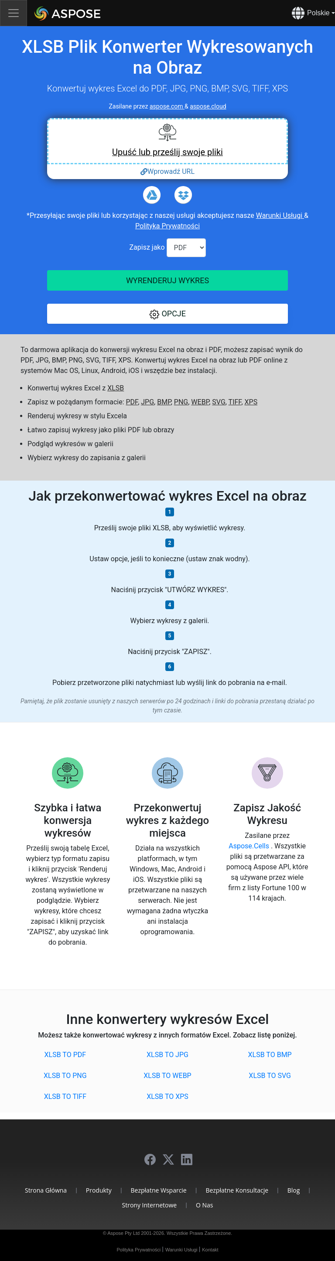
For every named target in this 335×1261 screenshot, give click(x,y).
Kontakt (210, 1249)
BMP (164, 402)
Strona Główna (46, 1190)
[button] (167, 314)
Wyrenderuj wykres (167, 280)
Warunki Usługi (280, 215)
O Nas (204, 1205)
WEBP (200, 402)
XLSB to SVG (270, 1075)
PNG (181, 402)
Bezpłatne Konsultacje (236, 1190)
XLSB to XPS (167, 1096)
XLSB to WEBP (167, 1075)
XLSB (115, 388)
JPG (147, 402)
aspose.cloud (208, 106)
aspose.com (167, 106)
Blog (293, 1190)
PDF (132, 402)
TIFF (235, 402)
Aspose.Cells (250, 846)
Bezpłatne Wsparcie (159, 1190)
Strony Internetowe (149, 1205)
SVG (218, 402)
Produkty (99, 1190)
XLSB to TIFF (65, 1096)
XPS (251, 402)
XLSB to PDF (65, 1055)
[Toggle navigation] (13, 13)
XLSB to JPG (167, 1055)
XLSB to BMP (270, 1055)
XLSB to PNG (65, 1075)
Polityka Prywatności (167, 226)
